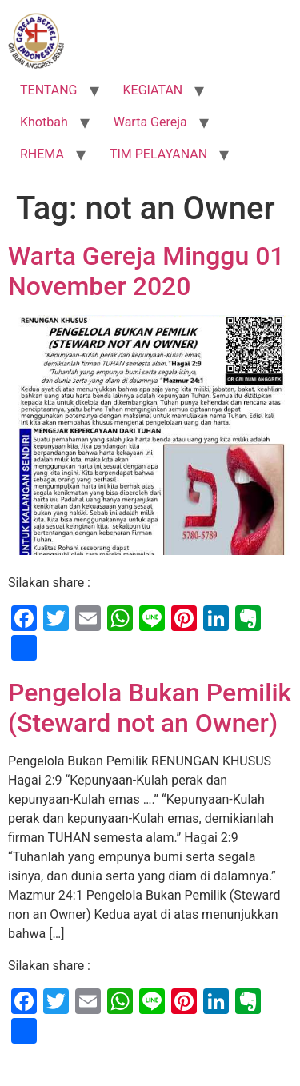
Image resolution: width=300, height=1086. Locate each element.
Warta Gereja (150, 122)
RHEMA (42, 154)
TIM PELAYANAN (158, 154)
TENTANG (49, 90)
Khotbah (44, 122)
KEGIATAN (153, 90)
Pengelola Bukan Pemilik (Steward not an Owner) (149, 707)
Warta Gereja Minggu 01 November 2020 (146, 271)
